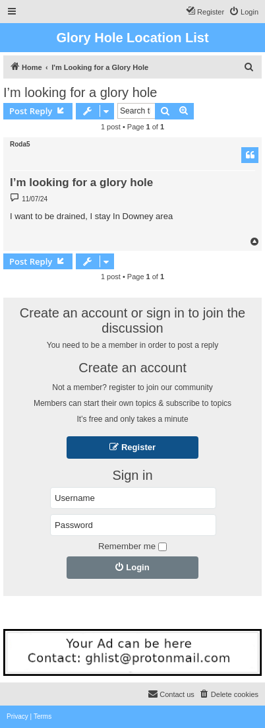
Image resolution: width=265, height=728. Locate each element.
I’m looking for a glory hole (80, 92)
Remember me (132, 546)
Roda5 (20, 144)
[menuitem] (243, 12)
